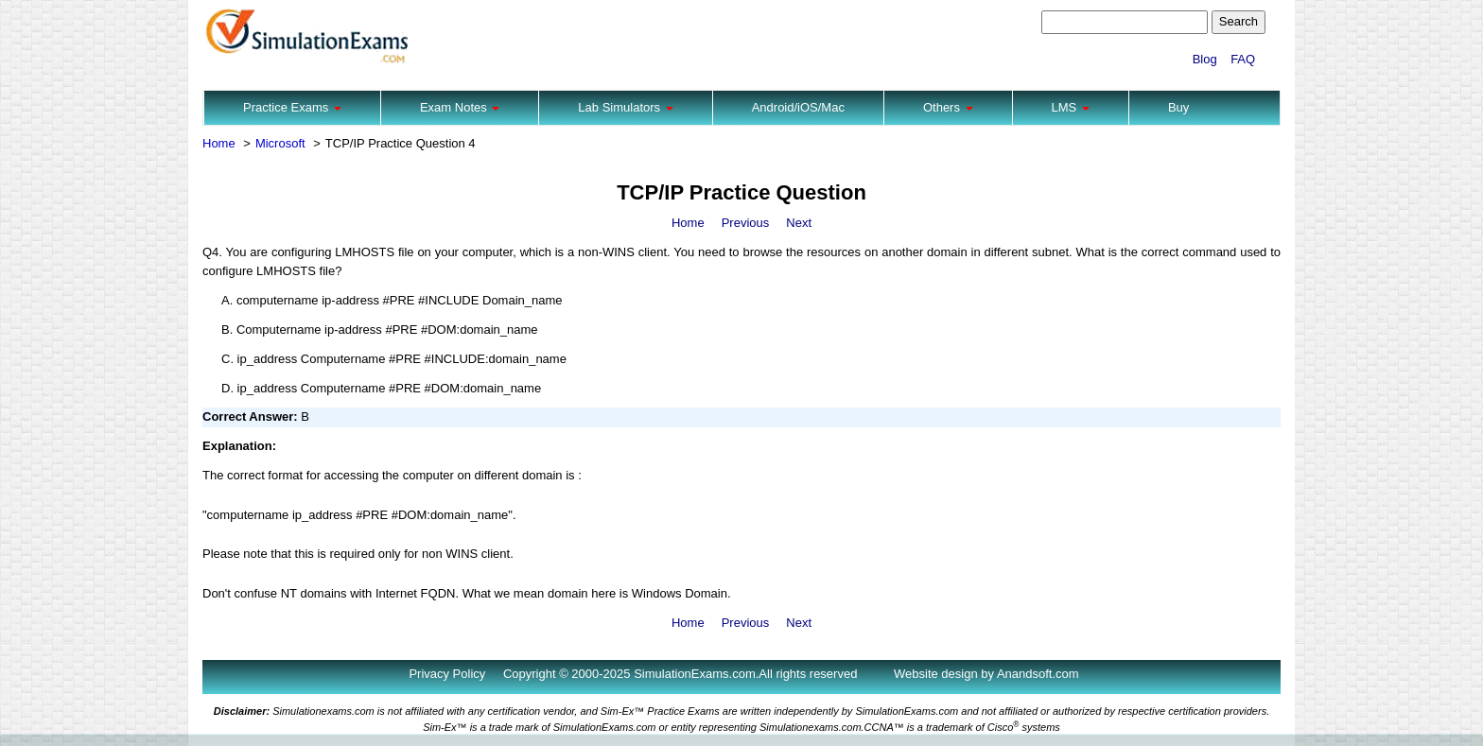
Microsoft (280, 143)
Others (948, 107)
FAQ (1242, 59)
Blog (1205, 59)
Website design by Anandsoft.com (986, 674)
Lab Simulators (625, 107)
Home (219, 143)
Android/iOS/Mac (798, 107)
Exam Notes (459, 107)
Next (798, 223)
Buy (1178, 107)
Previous (746, 223)
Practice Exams (292, 107)
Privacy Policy (447, 674)
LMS (1071, 107)
